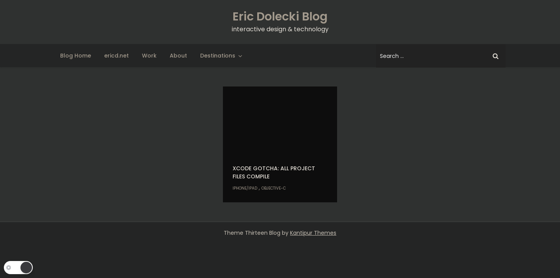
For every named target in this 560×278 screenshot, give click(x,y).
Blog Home (75, 55)
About (178, 55)
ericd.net (116, 55)
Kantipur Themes (313, 233)
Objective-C (273, 188)
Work (149, 55)
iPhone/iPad (245, 188)
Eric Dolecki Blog (280, 16)
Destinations (221, 55)
